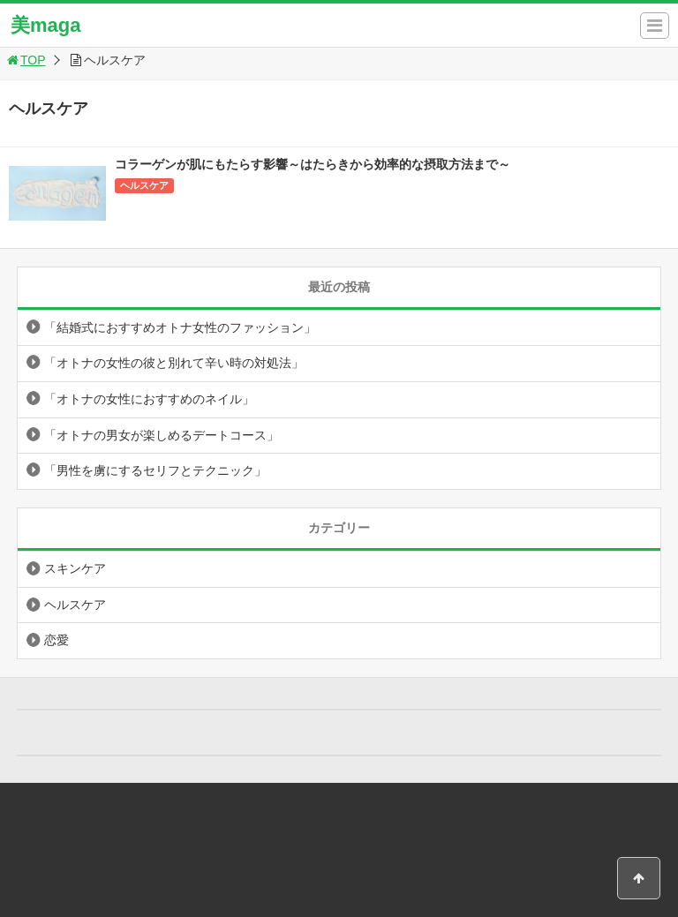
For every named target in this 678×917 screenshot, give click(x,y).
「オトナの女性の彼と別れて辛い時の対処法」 (174, 363)
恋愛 (56, 640)
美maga (45, 25)
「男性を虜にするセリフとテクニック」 (155, 470)
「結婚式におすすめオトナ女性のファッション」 (180, 327)
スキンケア (75, 568)
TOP (25, 60)
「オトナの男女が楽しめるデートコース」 (161, 435)
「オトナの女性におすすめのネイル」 (149, 399)
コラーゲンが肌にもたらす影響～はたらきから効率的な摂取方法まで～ (312, 164)
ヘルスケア (144, 185)
